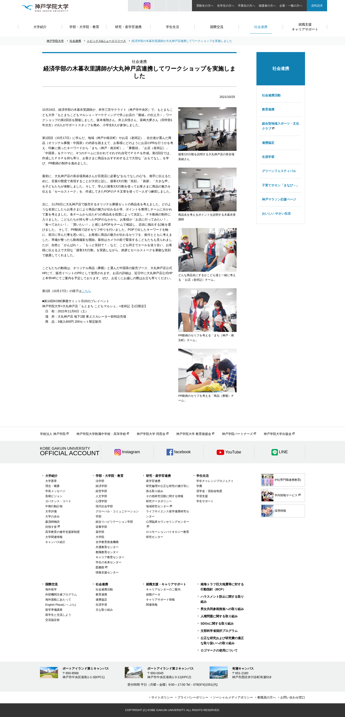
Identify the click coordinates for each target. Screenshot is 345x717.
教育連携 (268, 109)
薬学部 (100, 532)
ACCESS (185, 5)
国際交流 (51, 584)
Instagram (147, 5)
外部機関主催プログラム (61, 594)
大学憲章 (51, 481)
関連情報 (151, 604)
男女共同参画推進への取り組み (222, 609)
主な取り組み (104, 609)
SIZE (172, 5)
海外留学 (51, 589)
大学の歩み (52, 516)
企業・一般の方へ (290, 5)
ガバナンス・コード (58, 501)
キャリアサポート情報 (160, 599)
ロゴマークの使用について (219, 650)
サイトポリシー (162, 697)
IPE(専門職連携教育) (281, 480)
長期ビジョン (54, 496)
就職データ (153, 594)
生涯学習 (268, 157)
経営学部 (101, 491)
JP (160, 5)
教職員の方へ (266, 697)
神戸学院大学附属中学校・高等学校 (101, 434)
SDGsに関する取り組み (217, 623)
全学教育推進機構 (107, 542)
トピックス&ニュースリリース (106, 41)
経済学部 (101, 486)
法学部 (100, 481)
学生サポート (205, 501)
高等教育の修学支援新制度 (62, 532)
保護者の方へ (267, 5)
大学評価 (51, 511)
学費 (199, 486)
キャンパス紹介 (55, 542)
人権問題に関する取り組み (219, 616)
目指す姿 (51, 526)
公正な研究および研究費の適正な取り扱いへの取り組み (222, 640)
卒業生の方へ (246, 5)
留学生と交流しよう (58, 614)
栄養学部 (101, 526)
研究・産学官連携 (158, 475)
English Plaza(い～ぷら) (60, 604)
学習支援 (202, 496)
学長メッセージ (55, 491)
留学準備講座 (54, 609)
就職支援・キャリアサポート (166, 584)
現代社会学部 (104, 506)
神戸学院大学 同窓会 (151, 434)
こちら (86, 291)
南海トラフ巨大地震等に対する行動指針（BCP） (222, 586)
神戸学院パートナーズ (237, 434)
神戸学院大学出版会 (278, 434)
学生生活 (202, 475)
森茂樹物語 (52, 521)
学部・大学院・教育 (109, 475)
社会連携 (75, 41)
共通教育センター (107, 547)
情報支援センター (107, 572)
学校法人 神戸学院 (53, 434)
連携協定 (268, 142)
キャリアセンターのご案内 (163, 589)
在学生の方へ (225, 5)
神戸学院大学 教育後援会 (193, 434)
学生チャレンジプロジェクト (215, 481)
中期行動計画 (54, 506)
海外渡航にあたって (58, 599)
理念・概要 (52, 486)
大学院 (100, 537)
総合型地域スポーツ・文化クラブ (280, 126)
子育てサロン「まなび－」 (280, 185)
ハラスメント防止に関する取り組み (222, 599)
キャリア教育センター (110, 557)
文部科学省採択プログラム (219, 631)
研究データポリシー (159, 501)
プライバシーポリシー (192, 697)
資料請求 (317, 5)
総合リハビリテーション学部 (114, 521)
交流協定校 (52, 620)
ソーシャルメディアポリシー (233, 697)
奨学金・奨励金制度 (209, 491)
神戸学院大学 (55, 41)
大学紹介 (51, 475)
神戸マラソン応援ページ (279, 199)
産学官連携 (153, 481)
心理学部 (101, 501)
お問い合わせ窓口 (292, 697)
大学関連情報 (54, 537)
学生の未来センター (108, 562)
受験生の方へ (205, 5)
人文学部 (101, 496)
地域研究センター (157, 506)
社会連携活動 (271, 95)
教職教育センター (107, 552)
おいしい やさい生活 (276, 213)
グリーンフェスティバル (279, 171)
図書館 (100, 567)
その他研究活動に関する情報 (164, 496)
